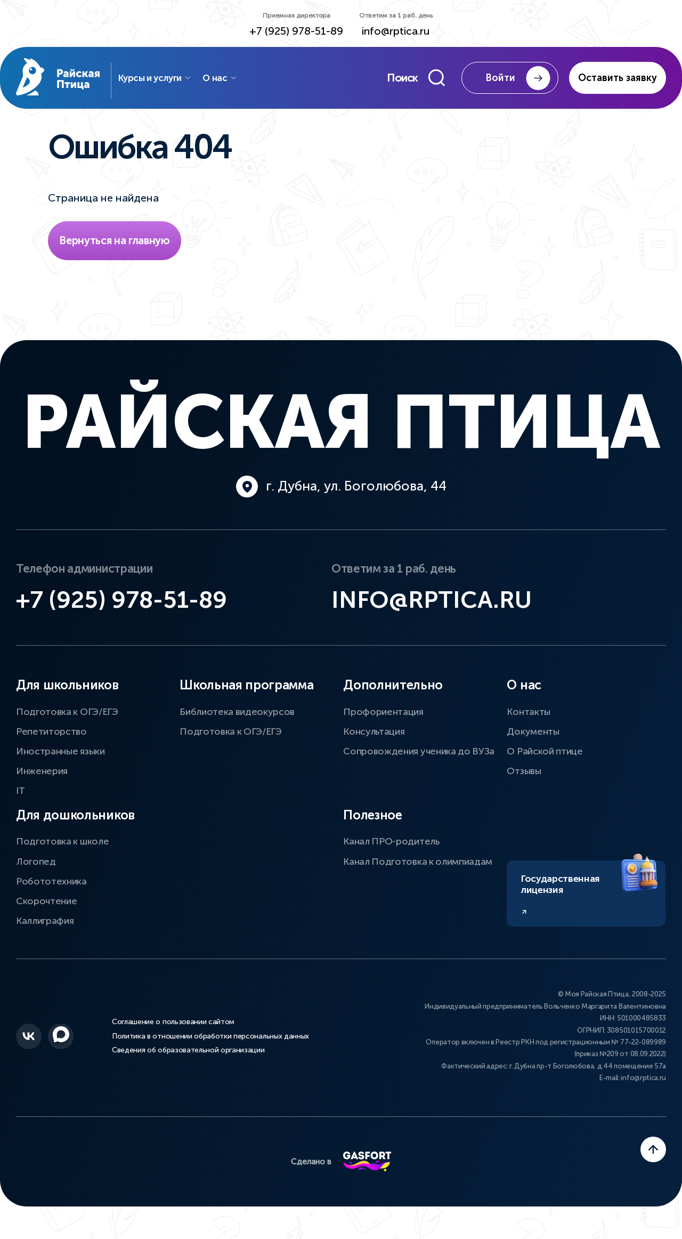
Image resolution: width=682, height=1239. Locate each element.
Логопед (36, 873)
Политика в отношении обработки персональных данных (210, 1047)
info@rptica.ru (396, 31)
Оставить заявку (617, 80)
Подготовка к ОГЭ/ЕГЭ (67, 723)
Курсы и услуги (169, 80)
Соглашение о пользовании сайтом (173, 1035)
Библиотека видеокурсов (237, 723)
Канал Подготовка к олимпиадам (417, 873)
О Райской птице (544, 762)
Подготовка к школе (62, 853)
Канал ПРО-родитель (391, 853)
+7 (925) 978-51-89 (296, 31)
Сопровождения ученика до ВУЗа (418, 762)
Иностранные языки (60, 762)
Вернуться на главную (114, 245)
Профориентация (383, 723)
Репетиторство (51, 743)
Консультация (373, 743)
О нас (234, 80)
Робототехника (51, 892)
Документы (533, 743)
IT (20, 802)
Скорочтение (46, 912)
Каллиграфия (45, 932)
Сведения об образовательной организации (188, 1060)
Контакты (528, 723)
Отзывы (524, 782)
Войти (519, 80)
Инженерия (42, 782)
